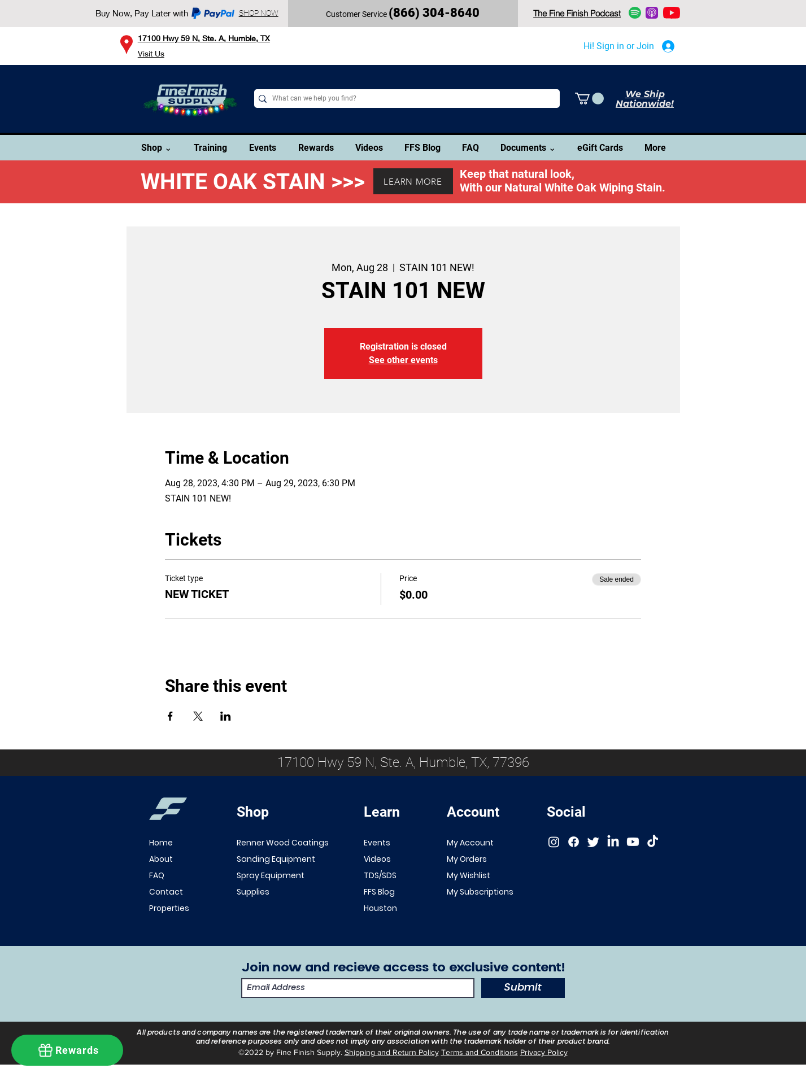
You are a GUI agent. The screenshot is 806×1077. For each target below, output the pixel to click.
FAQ (156, 875)
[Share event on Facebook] (170, 716)
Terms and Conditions (479, 1052)
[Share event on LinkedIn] (225, 716)
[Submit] (523, 988)
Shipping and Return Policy (392, 1052)
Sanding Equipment (276, 859)
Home (161, 842)
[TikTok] (653, 842)
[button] (589, 98)
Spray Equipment (270, 875)
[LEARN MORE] (413, 181)
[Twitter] (593, 842)
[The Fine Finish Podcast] (577, 13)
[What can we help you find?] (404, 98)
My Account (470, 842)
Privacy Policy (544, 1052)
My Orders (467, 859)
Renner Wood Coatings (283, 842)
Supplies (253, 891)
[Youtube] (633, 842)
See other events (403, 360)
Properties (168, 908)
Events (377, 842)
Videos (377, 859)
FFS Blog (379, 891)
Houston (380, 908)
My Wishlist (468, 875)
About (161, 859)
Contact (166, 891)
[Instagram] (554, 842)
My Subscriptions (480, 891)
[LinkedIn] (613, 842)
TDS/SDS (380, 875)
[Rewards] (67, 1050)
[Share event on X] (198, 716)
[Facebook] (574, 842)
